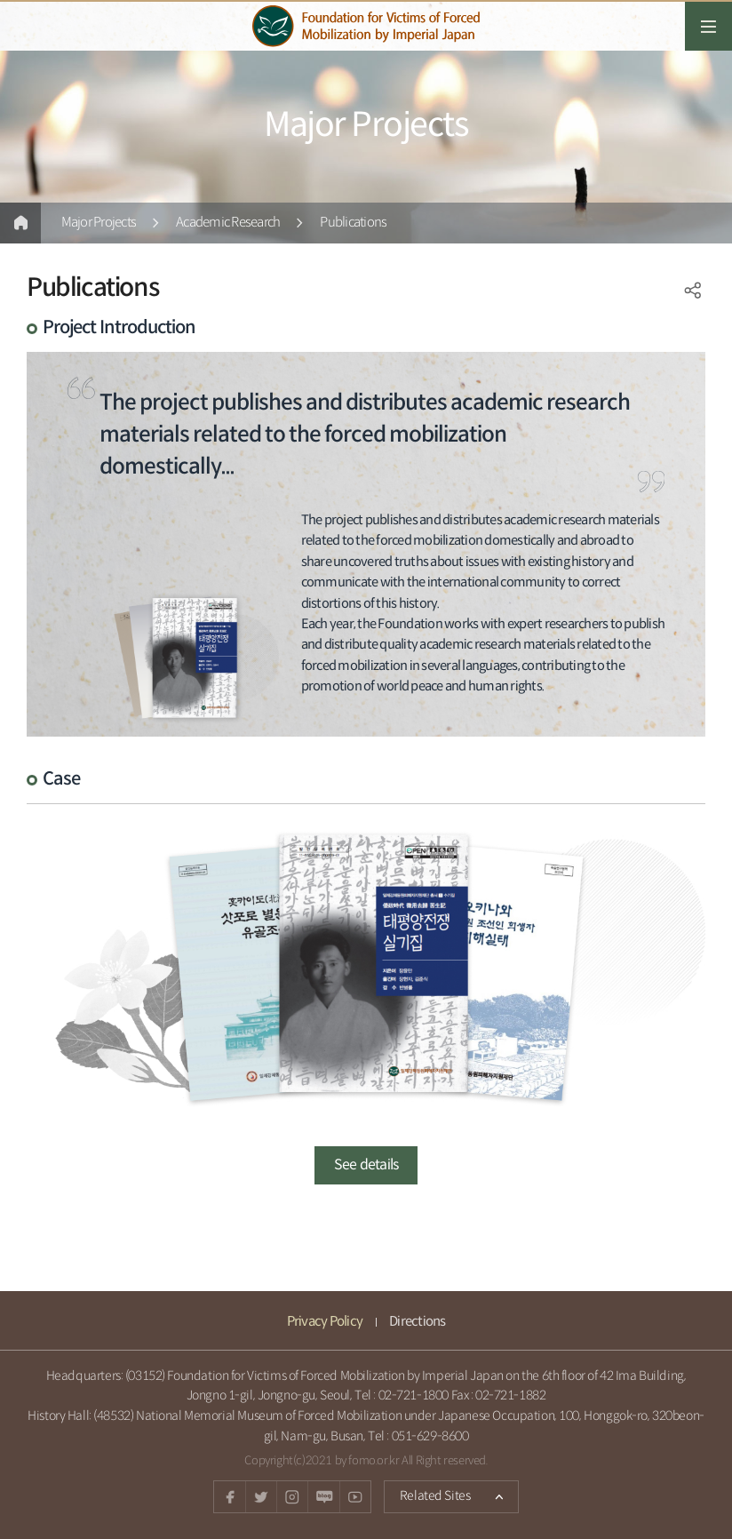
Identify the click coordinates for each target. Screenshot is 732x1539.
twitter (260, 1496)
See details (366, 1165)
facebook (229, 1496)
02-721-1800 (413, 1395)
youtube (354, 1496)
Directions (417, 1321)
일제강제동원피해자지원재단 (366, 26)
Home (20, 223)
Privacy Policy (325, 1321)
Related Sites (427, 1492)
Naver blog (322, 1496)
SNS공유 (692, 290)
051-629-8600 (430, 1436)
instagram (291, 1496)
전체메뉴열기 (708, 26)
